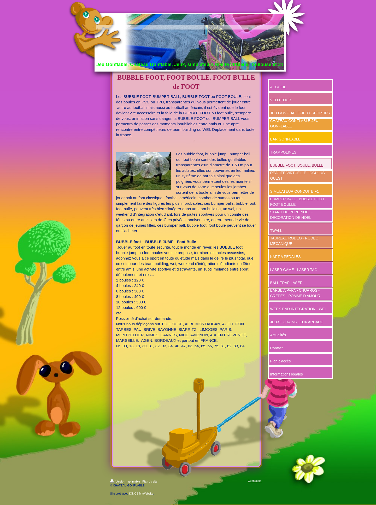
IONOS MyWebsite (141, 493)
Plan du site (149, 481)
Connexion (255, 480)
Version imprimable (125, 481)
